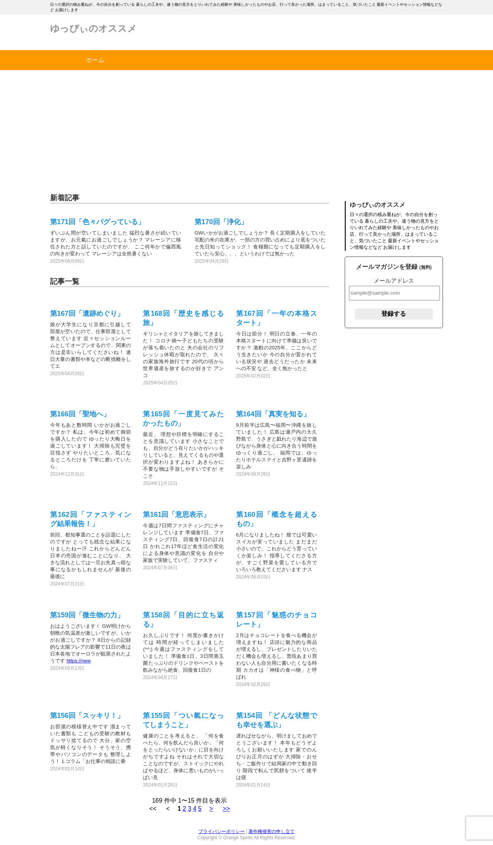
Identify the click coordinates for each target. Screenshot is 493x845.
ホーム (95, 60)
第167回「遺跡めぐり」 (87, 313)
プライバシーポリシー (221, 831)
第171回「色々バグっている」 (97, 222)
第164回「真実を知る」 (273, 414)
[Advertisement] (246, 128)
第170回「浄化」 (221, 222)
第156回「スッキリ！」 (87, 715)
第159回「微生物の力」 (87, 615)
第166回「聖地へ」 (80, 414)
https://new (79, 661)
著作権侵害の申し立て (271, 831)
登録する (393, 313)
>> (226, 808)
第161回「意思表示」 (176, 514)
